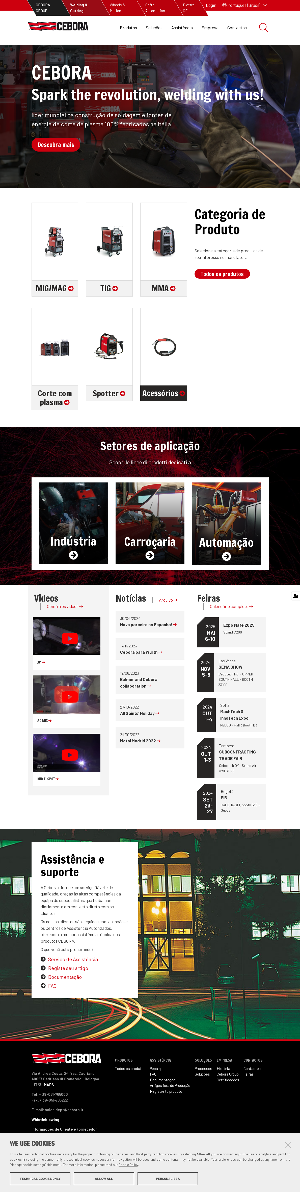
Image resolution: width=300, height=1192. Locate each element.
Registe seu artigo (68, 985)
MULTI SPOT (48, 795)
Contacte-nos (254, 1085)
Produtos (128, 27)
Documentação (65, 994)
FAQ (52, 1003)
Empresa (210, 27)
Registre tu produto (166, 1108)
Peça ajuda (159, 1085)
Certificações (228, 1096)
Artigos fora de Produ (170, 1102)
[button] (244, 5)
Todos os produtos (222, 291)
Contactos (237, 27)
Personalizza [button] (168, 1179)
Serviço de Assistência (73, 976)
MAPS (49, 1101)
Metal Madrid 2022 (140, 757)
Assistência (182, 27)
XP (41, 679)
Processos (203, 1085)
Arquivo (168, 616)
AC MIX (44, 737)
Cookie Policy (128, 1165)
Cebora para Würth (141, 668)
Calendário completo (231, 623)
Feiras (248, 1091)
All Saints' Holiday (139, 730)
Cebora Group (228, 1091)
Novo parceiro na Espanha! (148, 641)
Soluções (154, 27)
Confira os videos (65, 623)
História (223, 1085)
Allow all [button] (104, 1179)
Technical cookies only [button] (40, 1179)
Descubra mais (56, 161)
